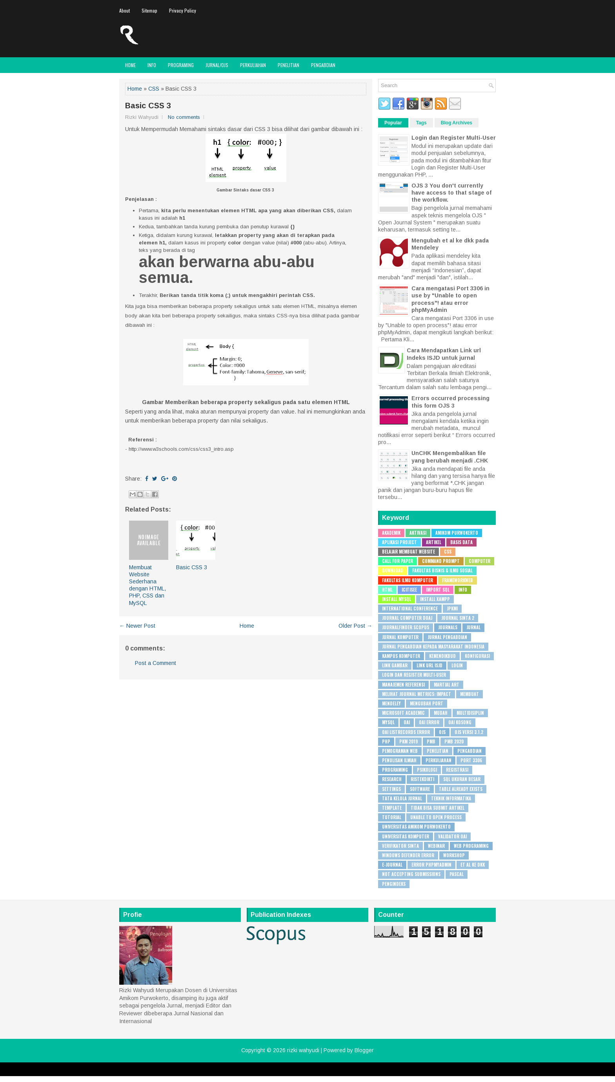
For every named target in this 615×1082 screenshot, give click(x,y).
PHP (386, 741)
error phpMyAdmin (431, 865)
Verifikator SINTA (400, 846)
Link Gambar (395, 665)
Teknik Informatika (451, 798)
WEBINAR (436, 846)
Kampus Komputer (401, 656)
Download (392, 570)
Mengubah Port (426, 703)
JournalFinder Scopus (405, 627)
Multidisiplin (470, 713)
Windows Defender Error (408, 855)
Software (420, 789)
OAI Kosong (459, 722)
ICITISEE (409, 590)
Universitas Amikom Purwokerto (416, 826)
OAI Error (429, 722)
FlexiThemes (230, 1073)
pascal (456, 874)
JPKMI (452, 608)
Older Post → (355, 626)
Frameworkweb (457, 580)
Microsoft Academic (403, 713)
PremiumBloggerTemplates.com (340, 1073)
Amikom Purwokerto (456, 533)
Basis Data (461, 542)
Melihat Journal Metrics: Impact (416, 694)
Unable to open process (436, 817)
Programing (181, 65)
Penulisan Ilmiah (399, 760)
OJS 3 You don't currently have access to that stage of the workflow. (451, 192)
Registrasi (457, 770)
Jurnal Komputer (400, 637)
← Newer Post (137, 626)
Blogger (364, 1050)
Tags (421, 123)
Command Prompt (441, 561)
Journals (447, 627)
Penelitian (288, 65)
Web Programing (471, 846)
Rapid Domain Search (397, 1073)
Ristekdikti (422, 779)
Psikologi (427, 770)
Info (151, 65)
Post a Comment (155, 663)
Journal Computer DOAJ (407, 618)
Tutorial (391, 817)
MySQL (388, 722)
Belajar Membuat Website (408, 551)
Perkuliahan (253, 65)
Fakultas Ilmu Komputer (407, 580)
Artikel (433, 542)
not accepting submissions (411, 874)
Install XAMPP (435, 599)
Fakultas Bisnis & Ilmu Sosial (442, 570)
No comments (184, 117)
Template (392, 808)
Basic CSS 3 (148, 105)
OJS (442, 732)
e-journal (392, 865)
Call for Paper (397, 561)
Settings (391, 789)
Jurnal (473, 627)
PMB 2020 (454, 741)
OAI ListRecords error (406, 732)
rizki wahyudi (303, 1050)
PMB (431, 741)
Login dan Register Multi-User (453, 138)
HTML (387, 590)
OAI (407, 722)
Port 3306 (471, 760)
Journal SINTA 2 (457, 618)
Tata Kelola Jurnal (402, 798)
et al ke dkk (472, 865)
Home (130, 65)
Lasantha (294, 1073)
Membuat (469, 694)
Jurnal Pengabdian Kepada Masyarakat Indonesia (433, 646)
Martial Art (446, 684)
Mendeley (391, 703)
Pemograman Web (400, 751)
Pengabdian (323, 65)
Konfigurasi (477, 656)
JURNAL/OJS (217, 65)
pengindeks (394, 884)
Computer (479, 561)
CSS (153, 89)
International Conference (410, 608)
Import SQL (437, 590)
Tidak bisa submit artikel (437, 808)
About (124, 10)
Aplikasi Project (399, 542)
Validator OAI (452, 836)
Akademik (391, 533)
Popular (393, 123)
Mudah (441, 713)
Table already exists (460, 789)
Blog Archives (456, 123)
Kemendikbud (442, 656)
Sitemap (149, 10)
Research (392, 779)
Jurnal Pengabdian (447, 637)
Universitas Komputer (405, 836)
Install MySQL (396, 599)
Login (457, 665)
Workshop (454, 855)
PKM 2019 (408, 741)
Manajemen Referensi (403, 684)
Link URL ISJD (429, 665)
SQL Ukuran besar (461, 779)
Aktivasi (417, 533)
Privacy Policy (182, 10)
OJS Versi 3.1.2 (469, 732)
